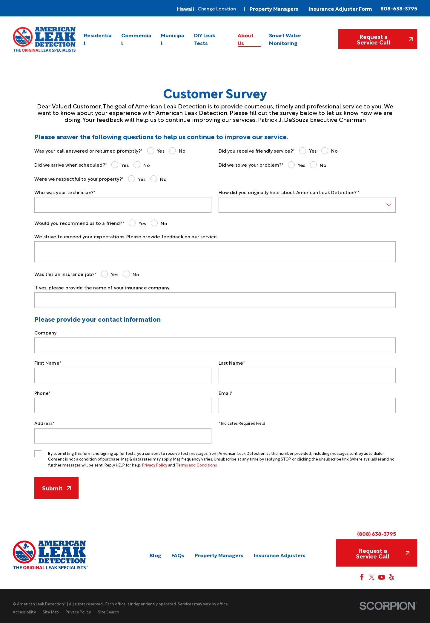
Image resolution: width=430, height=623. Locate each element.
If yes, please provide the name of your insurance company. (102, 287)
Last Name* (232, 363)
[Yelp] (391, 577)
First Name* (47, 363)
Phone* (42, 393)
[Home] (45, 39)
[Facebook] (362, 577)
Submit (56, 487)
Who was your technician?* (64, 192)
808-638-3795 (398, 8)
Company (45, 332)
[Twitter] (371, 577)
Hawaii (185, 8)
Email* (226, 393)
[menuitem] (98, 39)
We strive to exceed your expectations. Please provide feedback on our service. (126, 236)
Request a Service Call (385, 39)
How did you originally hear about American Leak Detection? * (289, 192)
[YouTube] (381, 577)
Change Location (217, 8)
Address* (44, 423)
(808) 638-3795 (376, 533)
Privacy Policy (154, 465)
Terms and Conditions (196, 465)
